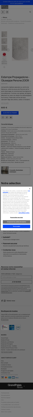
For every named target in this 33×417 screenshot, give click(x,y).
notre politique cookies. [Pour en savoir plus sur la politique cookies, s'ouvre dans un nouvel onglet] (24, 212)
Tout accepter (16, 226)
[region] (16, 208)
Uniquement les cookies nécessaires (16, 221)
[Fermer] (30, 189)
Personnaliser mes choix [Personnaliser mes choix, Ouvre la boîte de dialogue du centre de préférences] (16, 217)
